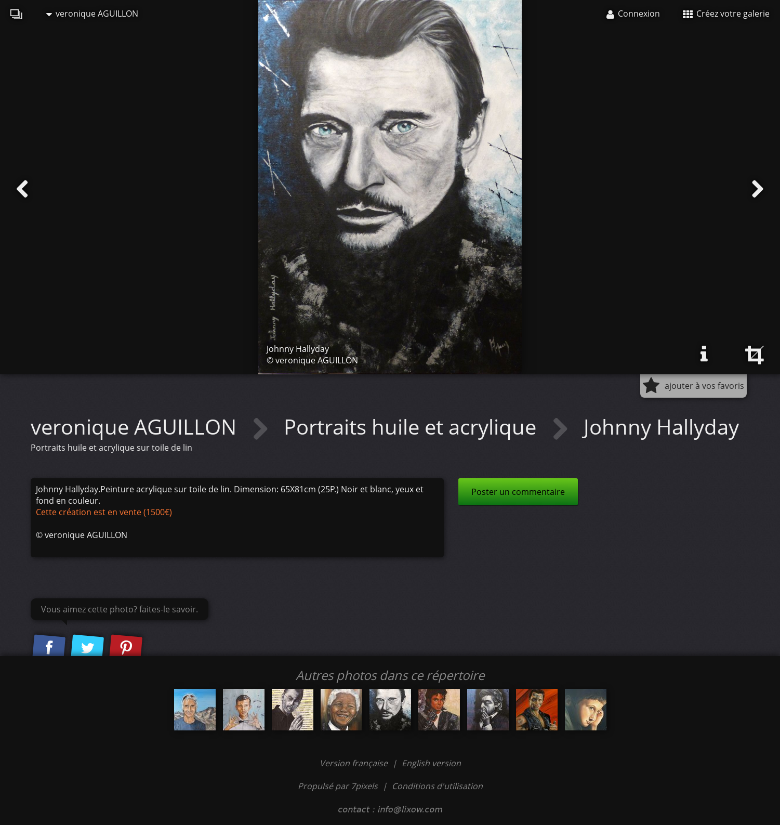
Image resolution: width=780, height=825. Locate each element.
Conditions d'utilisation (437, 786)
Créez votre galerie (726, 13)
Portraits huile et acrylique (412, 426)
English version (431, 763)
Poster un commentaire (518, 491)
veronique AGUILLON (92, 13)
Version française (355, 763)
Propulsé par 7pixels (338, 786)
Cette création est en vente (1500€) (104, 512)
